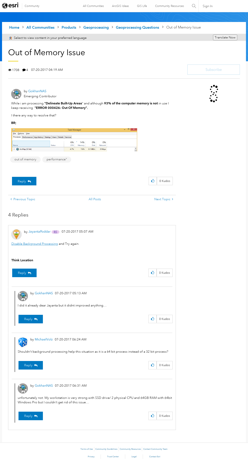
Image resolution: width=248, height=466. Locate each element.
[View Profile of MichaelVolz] (44, 339)
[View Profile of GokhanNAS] (37, 91)
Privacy (91, 456)
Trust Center (113, 456)
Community (32, 6)
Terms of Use (86, 449)
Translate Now (225, 37)
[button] (153, 181)
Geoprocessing (96, 27)
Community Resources (169, 6)
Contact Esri (154, 456)
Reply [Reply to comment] (22, 273)
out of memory (25, 159)
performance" (57, 159)
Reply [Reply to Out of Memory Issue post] (22, 181)
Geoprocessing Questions (137, 27)
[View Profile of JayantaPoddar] (39, 231)
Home (14, 27)
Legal (134, 456)
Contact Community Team (155, 449)
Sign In (208, 6)
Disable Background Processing (34, 244)
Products (69, 27)
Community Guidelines (106, 449)
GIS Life (142, 6)
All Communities (93, 6)
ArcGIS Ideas (120, 6)
